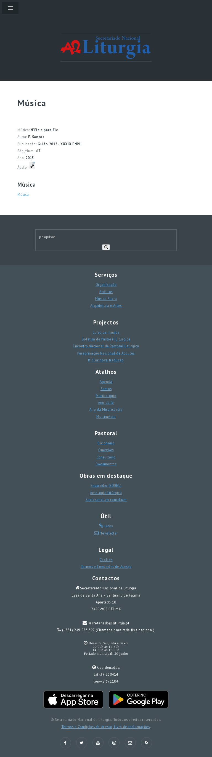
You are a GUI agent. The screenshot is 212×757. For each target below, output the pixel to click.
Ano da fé (106, 402)
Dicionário (105, 443)
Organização (106, 284)
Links (108, 526)
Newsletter (108, 533)
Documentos (106, 464)
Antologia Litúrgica (106, 492)
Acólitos (106, 291)
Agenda (106, 381)
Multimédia (105, 416)
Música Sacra (106, 298)
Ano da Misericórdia (105, 409)
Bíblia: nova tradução (106, 360)
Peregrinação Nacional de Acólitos (106, 353)
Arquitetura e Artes (105, 305)
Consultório (106, 457)
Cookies (106, 559)
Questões (106, 450)
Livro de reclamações (131, 726)
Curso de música (106, 332)
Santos (106, 388)
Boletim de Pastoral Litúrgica (106, 339)
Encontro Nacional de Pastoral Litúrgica (106, 346)
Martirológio (106, 395)
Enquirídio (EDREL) (106, 485)
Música (23, 194)
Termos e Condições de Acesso (106, 566)
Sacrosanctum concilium (106, 499)
